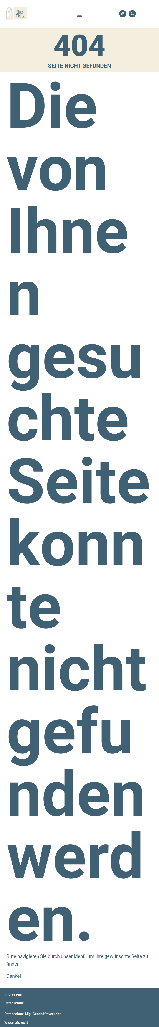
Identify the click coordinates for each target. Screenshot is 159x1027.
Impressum (13, 994)
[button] (79, 14)
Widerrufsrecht (16, 1023)
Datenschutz (14, 1003)
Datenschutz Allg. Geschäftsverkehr (32, 1014)
